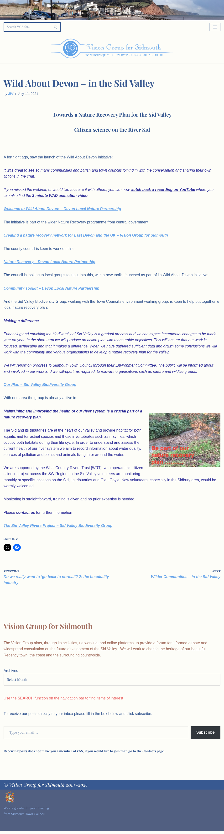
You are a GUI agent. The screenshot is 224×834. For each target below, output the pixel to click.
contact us (25, 515)
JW (10, 94)
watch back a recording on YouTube (164, 190)
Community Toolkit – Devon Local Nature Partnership (52, 289)
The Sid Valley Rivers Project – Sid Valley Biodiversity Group (59, 528)
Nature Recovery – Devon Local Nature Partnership (50, 262)
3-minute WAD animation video (60, 196)
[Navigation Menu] (214, 27)
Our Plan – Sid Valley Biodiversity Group (40, 386)
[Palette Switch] (189, 48)
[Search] (27, 27)
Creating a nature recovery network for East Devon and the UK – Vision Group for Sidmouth (87, 236)
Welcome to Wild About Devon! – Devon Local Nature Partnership (63, 209)
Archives (11, 673)
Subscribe (205, 735)
